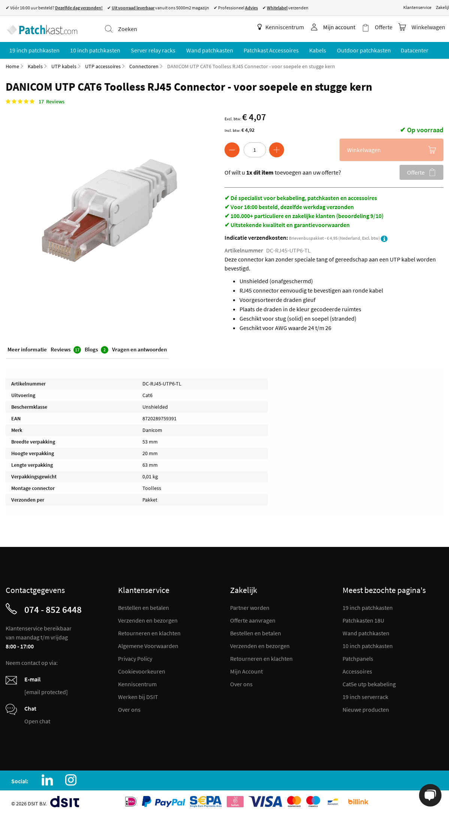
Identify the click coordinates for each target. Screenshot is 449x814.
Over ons (129, 708)
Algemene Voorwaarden (148, 644)
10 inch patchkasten (368, 644)
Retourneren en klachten (149, 631)
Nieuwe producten (366, 708)
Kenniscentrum (283, 27)
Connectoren (144, 64)
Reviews (66, 348)
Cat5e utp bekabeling (369, 682)
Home (12, 64)
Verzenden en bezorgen (148, 619)
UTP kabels (63, 64)
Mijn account (342, 27)
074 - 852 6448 (53, 608)
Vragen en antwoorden (139, 348)
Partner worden (249, 606)
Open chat (37, 719)
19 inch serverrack (365, 695)
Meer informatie (27, 348)
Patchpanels (358, 657)
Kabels (35, 64)
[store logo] (41, 28)
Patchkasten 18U (363, 619)
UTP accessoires (103, 64)
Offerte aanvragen (252, 619)
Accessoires (357, 670)
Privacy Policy (135, 657)
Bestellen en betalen (143, 606)
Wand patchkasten (366, 631)
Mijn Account (246, 670)
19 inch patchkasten (368, 606)
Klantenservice (417, 7)
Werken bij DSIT (138, 695)
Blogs (96, 348)
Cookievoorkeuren (141, 670)
